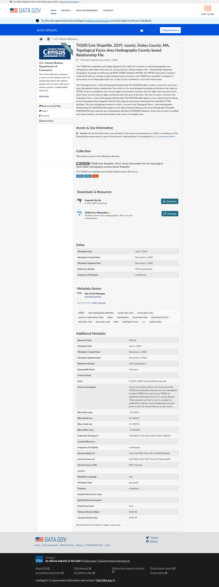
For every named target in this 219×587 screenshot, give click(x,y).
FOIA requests (81, 568)
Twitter (43, 111)
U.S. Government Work (164, 136)
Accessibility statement (48, 572)
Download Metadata (93, 296)
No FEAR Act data (83, 572)
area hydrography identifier (101, 312)
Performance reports (161, 568)
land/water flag (140, 317)
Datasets (153, 30)
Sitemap (79, 545)
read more (44, 96)
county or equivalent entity (90, 317)
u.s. (143, 321)
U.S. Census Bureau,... (66, 39)
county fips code (125, 312)
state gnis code (103, 321)
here (118, 525)
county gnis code (145, 312)
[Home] (25, 10)
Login (107, 545)
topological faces (130, 321)
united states (155, 321)
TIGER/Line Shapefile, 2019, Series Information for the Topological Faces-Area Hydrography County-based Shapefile (119, 165)
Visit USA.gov (104, 580)
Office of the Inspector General (128, 568)
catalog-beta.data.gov (97, 20)
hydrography (123, 317)
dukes (110, 317)
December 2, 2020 (108, 60)
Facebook (44, 115)
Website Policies (66, 545)
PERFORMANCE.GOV (94, 545)
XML (95, 176)
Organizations (170, 30)
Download (169, 201)
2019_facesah (99, 302)
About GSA (41, 568)
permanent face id (159, 317)
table (116, 321)
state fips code (85, 321)
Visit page (170, 213)
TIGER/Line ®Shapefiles (96, 212)
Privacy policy (157, 572)
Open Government (50, 545)
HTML (80, 176)
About (37, 545)
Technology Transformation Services (104, 561)
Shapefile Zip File (93, 200)
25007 (81, 312)
